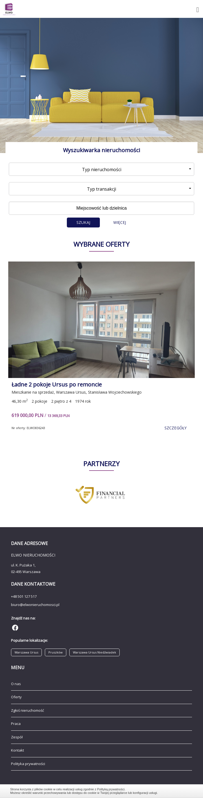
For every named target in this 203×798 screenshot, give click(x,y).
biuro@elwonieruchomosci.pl (35, 604)
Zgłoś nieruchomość (27, 710)
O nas (16, 683)
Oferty (16, 696)
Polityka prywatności (28, 763)
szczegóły (175, 427)
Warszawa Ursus (26, 652)
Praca (16, 723)
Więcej (119, 222)
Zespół (17, 737)
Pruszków (55, 652)
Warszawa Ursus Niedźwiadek (94, 652)
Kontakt (17, 750)
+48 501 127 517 (24, 596)
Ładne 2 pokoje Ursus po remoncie (57, 384)
